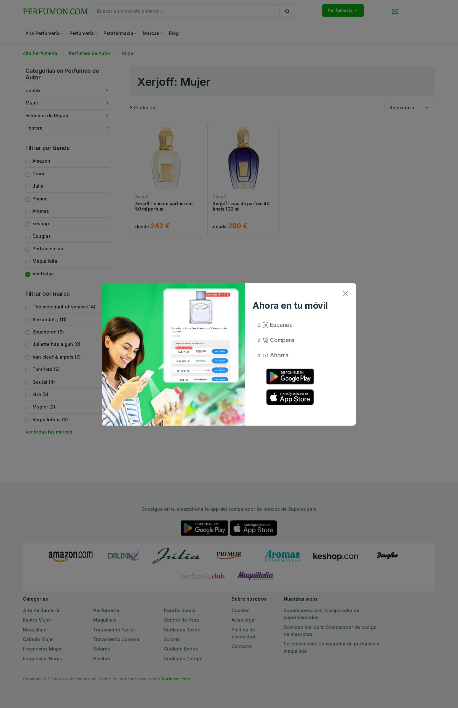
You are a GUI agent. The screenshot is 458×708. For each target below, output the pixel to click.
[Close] (345, 293)
